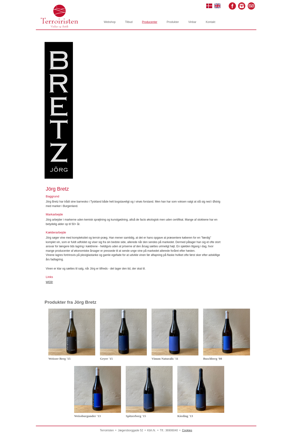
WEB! (49, 282)
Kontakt (210, 22)
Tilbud (129, 22)
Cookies (187, 430)
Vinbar (192, 22)
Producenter (149, 22)
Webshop (110, 22)
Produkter (173, 22)
